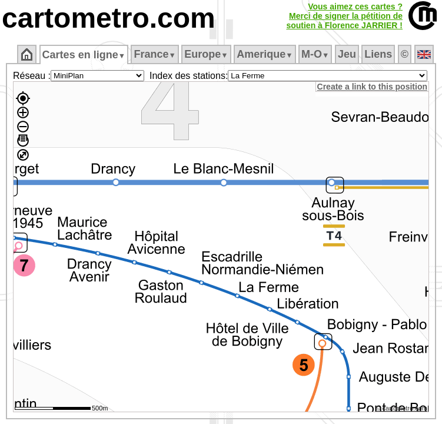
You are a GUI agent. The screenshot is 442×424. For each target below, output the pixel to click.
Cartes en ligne (84, 55)
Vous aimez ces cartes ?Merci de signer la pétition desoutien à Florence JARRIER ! (344, 16)
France (156, 54)
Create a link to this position (373, 86)
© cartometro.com (402, 409)
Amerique (266, 54)
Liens (379, 54)
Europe (207, 54)
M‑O (316, 54)
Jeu (347, 54)
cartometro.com (108, 18)
